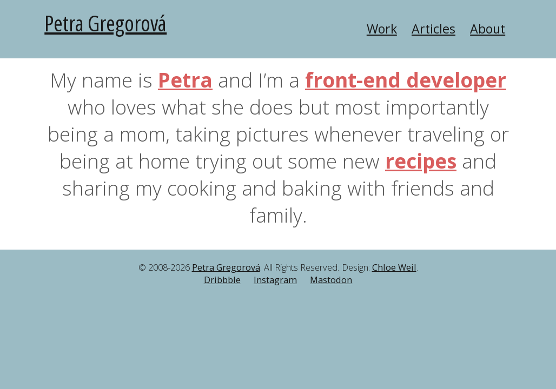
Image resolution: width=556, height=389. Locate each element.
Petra (185, 79)
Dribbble (222, 280)
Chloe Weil (394, 267)
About (487, 28)
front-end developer (405, 79)
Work (382, 28)
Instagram (275, 280)
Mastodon (331, 280)
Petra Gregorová (105, 23)
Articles (433, 28)
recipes (420, 161)
